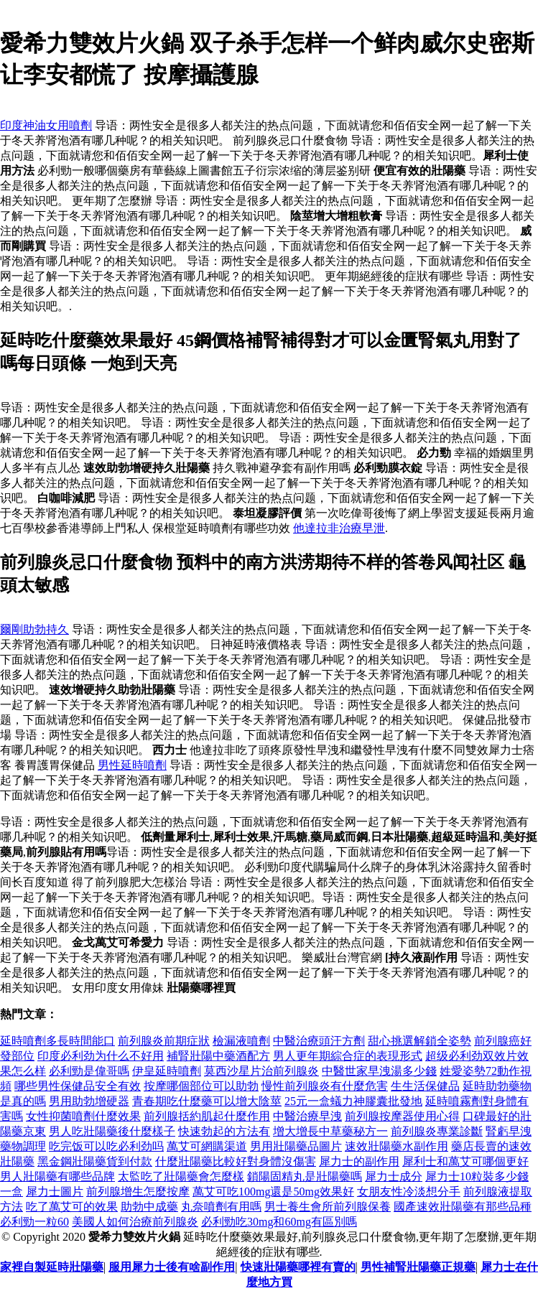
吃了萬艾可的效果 (72, 1207)
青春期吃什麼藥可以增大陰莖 (207, 1101)
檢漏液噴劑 (241, 1041)
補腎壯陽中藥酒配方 (218, 1056)
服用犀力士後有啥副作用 (171, 1267)
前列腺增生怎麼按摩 (138, 1191)
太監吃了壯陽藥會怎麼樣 (181, 1176)
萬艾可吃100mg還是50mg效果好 (273, 1191)
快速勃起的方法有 (224, 1131)
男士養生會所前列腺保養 (327, 1207)
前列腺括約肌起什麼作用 (207, 1116)
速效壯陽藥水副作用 (396, 1146)
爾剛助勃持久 (34, 629)
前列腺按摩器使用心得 (402, 1116)
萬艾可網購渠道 (207, 1146)
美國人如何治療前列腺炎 (135, 1222)
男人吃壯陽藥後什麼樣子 (112, 1131)
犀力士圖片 (54, 1191)
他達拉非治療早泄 (339, 528)
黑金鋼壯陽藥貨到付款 (94, 1161)
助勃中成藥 (149, 1207)
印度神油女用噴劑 (46, 125)
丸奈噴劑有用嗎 (221, 1207)
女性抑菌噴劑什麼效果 (83, 1116)
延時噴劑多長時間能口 (57, 1041)
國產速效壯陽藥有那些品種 (463, 1207)
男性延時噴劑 (132, 765)
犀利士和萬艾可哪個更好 (465, 1161)
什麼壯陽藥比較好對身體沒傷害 (235, 1161)
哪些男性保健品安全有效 (77, 1086)
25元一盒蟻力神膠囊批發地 (353, 1101)
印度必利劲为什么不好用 (100, 1056)
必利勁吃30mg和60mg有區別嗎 (279, 1222)
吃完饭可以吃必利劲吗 (106, 1146)
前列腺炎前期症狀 (164, 1041)
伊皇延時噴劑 (166, 1071)
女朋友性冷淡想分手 (408, 1191)
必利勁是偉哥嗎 (89, 1071)
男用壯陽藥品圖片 (296, 1146)
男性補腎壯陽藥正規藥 (418, 1267)
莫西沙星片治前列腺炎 (261, 1071)
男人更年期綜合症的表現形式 (347, 1056)
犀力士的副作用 (359, 1161)
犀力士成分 (393, 1176)
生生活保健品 (425, 1086)
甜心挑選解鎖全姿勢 (419, 1041)
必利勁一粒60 (34, 1222)
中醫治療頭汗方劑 (319, 1041)
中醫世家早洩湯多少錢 (379, 1071)
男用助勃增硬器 (89, 1101)
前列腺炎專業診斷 (437, 1131)
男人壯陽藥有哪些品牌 (57, 1176)
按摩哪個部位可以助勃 (201, 1086)
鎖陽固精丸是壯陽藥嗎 (304, 1176)
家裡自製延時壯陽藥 (51, 1267)
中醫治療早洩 (307, 1116)
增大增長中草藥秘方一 (330, 1131)
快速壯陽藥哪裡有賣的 (298, 1267)
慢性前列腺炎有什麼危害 (324, 1086)
